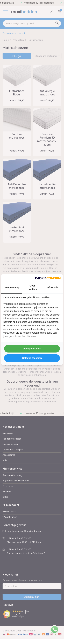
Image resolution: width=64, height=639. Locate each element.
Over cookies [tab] (32, 287)
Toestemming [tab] (11, 287)
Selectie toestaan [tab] (32, 358)
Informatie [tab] (52, 287)
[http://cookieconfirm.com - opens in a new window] (48, 278)
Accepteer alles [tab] (32, 348)
